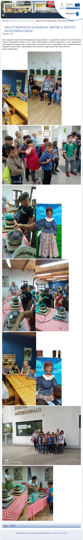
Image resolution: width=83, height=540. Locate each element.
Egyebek (64, 533)
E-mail (11, 33)
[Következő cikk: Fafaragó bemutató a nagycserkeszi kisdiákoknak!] (12, 525)
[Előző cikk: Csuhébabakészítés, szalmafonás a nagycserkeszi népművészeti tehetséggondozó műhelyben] (6, 525)
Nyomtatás (5, 33)
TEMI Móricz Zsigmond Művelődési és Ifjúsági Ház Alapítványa (41, 3)
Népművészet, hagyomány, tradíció (22, 21)
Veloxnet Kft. (56, 533)
